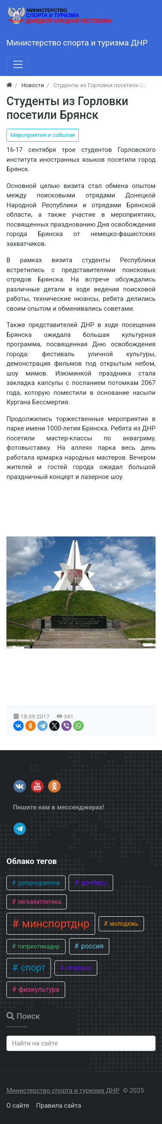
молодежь (123, 923)
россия (91, 946)
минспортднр (54, 924)
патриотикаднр (38, 946)
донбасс (93, 883)
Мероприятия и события (42, 135)
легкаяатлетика (38, 901)
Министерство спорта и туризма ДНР (63, 1090)
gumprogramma (38, 882)
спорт (31, 967)
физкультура (38, 989)
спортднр (77, 967)
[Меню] (18, 64)
